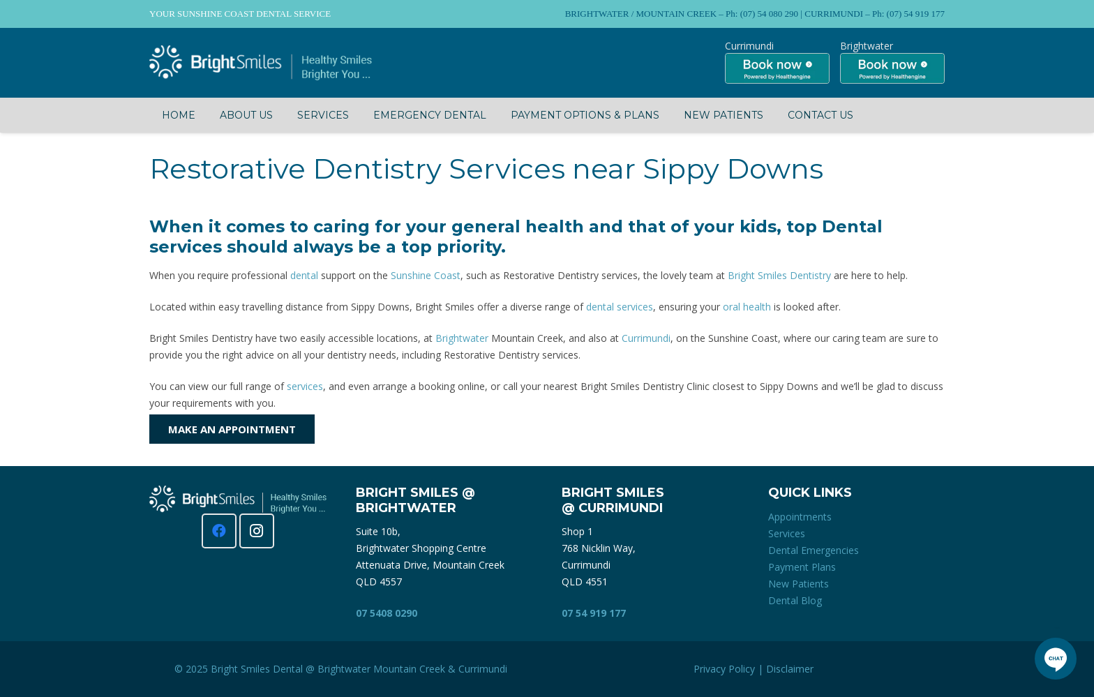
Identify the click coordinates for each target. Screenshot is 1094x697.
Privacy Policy (724, 668)
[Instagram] (256, 531)
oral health (747, 306)
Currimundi (646, 338)
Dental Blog (795, 600)
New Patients (798, 583)
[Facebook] (219, 531)
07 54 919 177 (594, 613)
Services (786, 533)
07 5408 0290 (386, 613)
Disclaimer (790, 668)
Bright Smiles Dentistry (779, 275)
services (305, 386)
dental (304, 275)
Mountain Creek (409, 668)
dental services (619, 306)
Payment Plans (802, 567)
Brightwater (461, 338)
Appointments (800, 516)
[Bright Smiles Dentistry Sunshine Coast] (260, 62)
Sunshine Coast (425, 275)
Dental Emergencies (813, 550)
